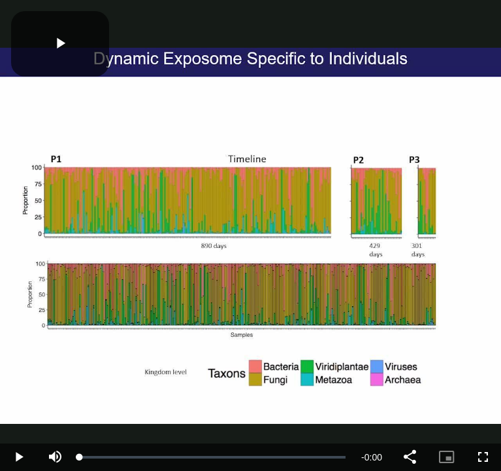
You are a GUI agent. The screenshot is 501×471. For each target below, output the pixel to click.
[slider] (213, 457)
